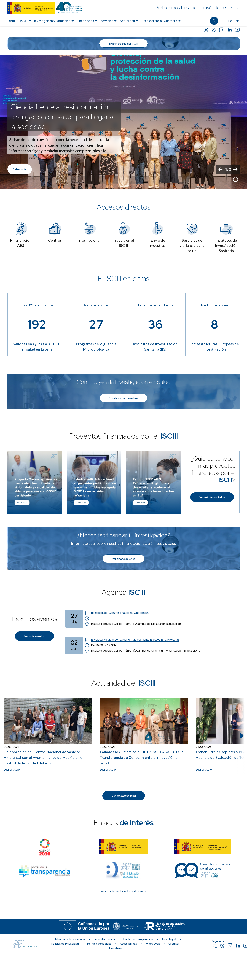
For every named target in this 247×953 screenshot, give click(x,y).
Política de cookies (99, 943)
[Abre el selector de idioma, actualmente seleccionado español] (233, 21)
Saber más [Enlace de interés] (19, 169)
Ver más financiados (212, 497)
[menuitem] (11, 21)
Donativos (115, 948)
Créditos (174, 943)
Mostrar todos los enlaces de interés (124, 891)
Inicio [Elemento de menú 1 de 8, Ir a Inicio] (11, 21)
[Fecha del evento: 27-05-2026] (74, 619)
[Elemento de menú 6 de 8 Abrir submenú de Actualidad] (129, 20)
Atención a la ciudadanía (70, 939)
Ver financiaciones (123, 558)
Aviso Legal (168, 939)
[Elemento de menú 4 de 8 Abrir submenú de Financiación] (87, 20)
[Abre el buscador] (214, 21)
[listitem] (123, 122)
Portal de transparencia (138, 939)
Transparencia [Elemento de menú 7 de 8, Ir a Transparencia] (152, 21)
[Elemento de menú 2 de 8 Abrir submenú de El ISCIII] (24, 20)
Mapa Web (153, 943)
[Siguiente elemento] (241, 736)
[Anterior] (220, 169)
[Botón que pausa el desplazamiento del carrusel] (235, 179)
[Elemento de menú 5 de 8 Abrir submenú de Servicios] (109, 20)
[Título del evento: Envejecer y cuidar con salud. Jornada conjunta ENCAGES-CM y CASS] (160, 639)
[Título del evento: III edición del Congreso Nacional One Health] (160, 612)
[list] (123, 122)
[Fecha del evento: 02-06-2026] (74, 645)
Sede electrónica (104, 939)
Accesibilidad (128, 943)
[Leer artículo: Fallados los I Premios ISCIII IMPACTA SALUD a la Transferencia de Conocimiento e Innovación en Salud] (144, 735)
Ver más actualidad (123, 795)
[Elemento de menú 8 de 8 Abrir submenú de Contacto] (173, 20)
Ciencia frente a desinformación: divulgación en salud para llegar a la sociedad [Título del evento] (61, 116)
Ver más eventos (34, 636)
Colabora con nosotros (123, 398)
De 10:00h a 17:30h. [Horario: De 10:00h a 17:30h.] (100, 645)
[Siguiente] (235, 169)
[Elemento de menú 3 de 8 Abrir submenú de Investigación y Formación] (54, 20)
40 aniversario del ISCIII (123, 43)
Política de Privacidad (65, 943)
